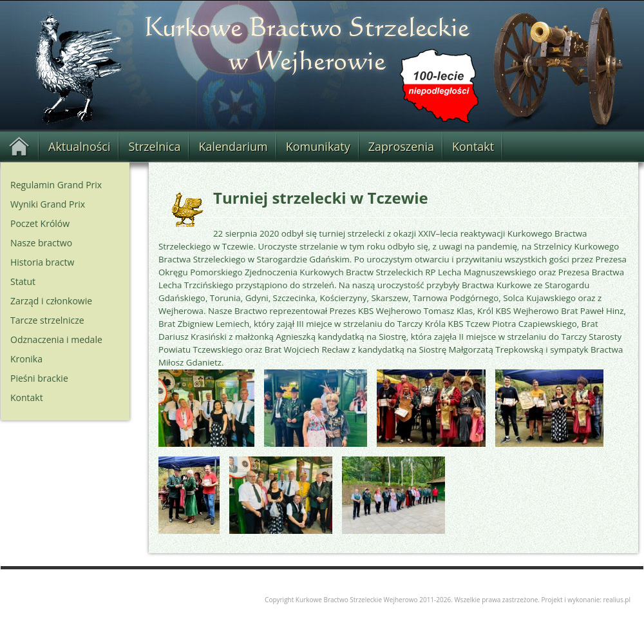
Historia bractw (42, 262)
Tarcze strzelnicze (47, 320)
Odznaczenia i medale (56, 339)
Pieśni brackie (39, 378)
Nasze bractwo (41, 243)
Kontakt (473, 146)
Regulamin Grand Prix (56, 185)
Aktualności (79, 146)
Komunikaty (318, 146)
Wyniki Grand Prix (47, 204)
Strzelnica (154, 146)
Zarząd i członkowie (51, 301)
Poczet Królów (40, 223)
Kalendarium (232, 146)
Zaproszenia (401, 146)
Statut (22, 281)
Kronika (26, 359)
